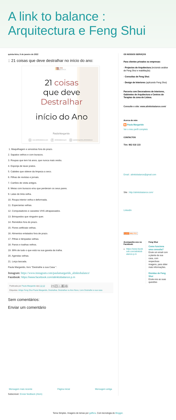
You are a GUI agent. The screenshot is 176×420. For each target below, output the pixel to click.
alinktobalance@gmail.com (143, 174)
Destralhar (52, 290)
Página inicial (63, 389)
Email (126, 174)
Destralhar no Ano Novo (68, 290)
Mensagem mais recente (20, 389)
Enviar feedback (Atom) (31, 394)
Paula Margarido (135, 124)
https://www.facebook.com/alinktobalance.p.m (48, 277)
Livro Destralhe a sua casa (91, 290)
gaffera (92, 413)
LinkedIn (128, 210)
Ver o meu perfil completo (136, 129)
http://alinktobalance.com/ (141, 192)
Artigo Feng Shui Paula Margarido (32, 290)
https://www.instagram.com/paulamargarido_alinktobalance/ (55, 272)
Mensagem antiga (103, 389)
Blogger (119, 413)
